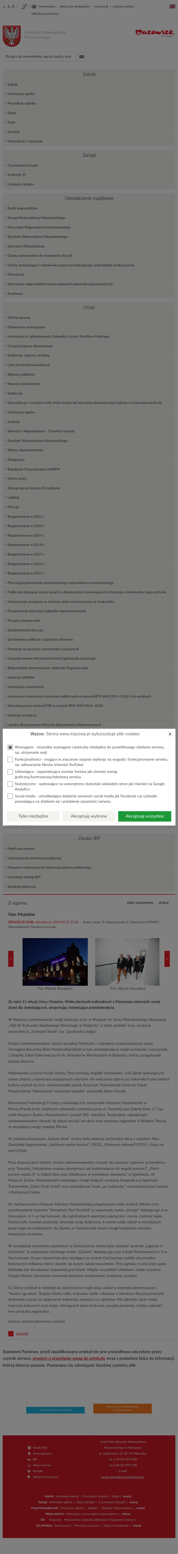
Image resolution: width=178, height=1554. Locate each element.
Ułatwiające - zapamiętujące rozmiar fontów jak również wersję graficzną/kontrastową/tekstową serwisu (62, 774)
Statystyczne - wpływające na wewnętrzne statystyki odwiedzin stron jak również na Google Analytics (85, 786)
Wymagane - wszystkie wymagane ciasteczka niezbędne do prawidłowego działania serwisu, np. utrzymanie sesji (85, 750)
